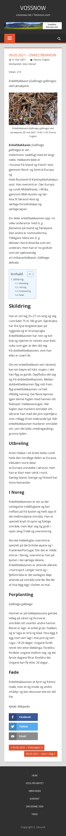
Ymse (35, 814)
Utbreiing (23, 283)
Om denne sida (34, 806)
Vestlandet (15, 64)
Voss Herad (29, 64)
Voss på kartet (35, 783)
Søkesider (35, 791)
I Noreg (22, 287)
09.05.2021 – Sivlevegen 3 (27, 747)
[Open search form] (59, 38)
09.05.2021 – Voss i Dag (39, 754)
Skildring (18, 279)
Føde (21, 294)
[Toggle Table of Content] (29, 274)
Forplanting (25, 291)
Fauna (37, 59)
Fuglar (45, 59)
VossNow (33, 8)
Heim (34, 775)
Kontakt (34, 798)
